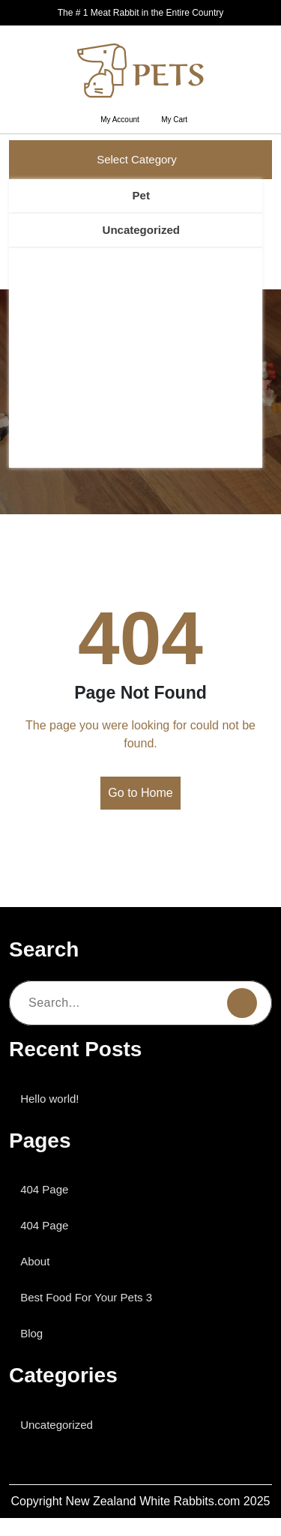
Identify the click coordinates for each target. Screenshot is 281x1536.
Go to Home (140, 793)
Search (204, 256)
